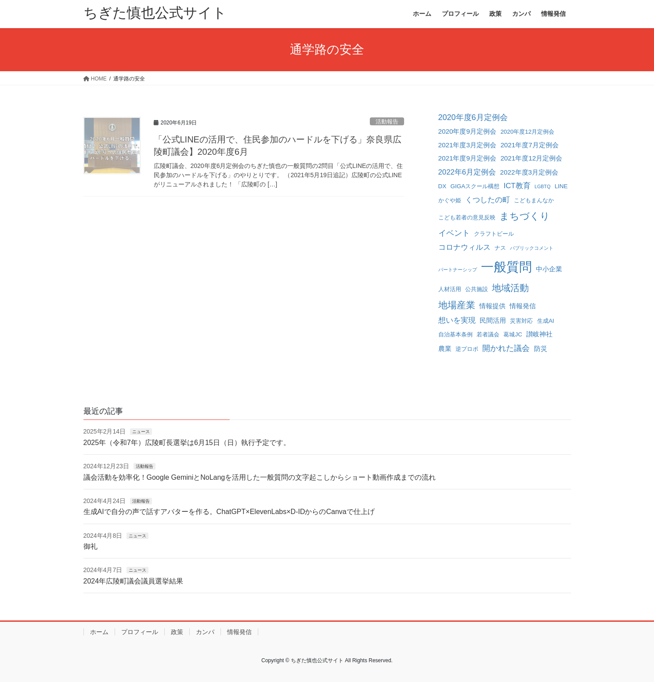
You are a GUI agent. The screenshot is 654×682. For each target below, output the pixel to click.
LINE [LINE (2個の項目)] (561, 186)
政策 (177, 631)
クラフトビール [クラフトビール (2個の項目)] (494, 233)
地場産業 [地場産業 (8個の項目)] (456, 305)
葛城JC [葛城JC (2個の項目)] (512, 334)
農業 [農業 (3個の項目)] (445, 348)
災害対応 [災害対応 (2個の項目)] (521, 320)
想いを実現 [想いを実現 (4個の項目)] (457, 320)
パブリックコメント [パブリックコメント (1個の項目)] (531, 248)
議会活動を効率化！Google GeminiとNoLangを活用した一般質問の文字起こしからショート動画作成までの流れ (259, 477)
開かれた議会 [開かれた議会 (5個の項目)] (506, 348)
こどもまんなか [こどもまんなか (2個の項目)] (534, 200)
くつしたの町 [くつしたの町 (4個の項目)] (487, 200)
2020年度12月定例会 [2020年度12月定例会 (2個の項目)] (527, 131)
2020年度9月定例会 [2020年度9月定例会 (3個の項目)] (467, 131)
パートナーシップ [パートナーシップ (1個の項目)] (457, 269)
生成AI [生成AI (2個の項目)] (545, 320)
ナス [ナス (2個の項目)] (500, 247)
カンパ (205, 631)
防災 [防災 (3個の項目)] (540, 348)
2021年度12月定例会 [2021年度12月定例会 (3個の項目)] (531, 158)
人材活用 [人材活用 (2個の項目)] (449, 289)
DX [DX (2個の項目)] (442, 186)
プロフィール (139, 631)
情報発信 (239, 631)
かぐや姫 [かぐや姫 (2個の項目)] (449, 200)
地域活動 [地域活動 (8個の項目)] (510, 288)
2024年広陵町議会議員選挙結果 (133, 581)
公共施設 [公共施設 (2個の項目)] (476, 289)
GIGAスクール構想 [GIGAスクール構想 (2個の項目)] (475, 186)
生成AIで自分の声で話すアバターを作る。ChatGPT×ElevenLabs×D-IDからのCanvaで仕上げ (229, 511)
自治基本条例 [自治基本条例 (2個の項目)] (455, 334)
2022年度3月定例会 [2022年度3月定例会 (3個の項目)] (529, 172)
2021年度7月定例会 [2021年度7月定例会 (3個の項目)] (529, 145)
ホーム (99, 631)
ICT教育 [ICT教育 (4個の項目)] (517, 186)
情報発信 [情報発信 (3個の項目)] (522, 306)
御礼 (90, 546)
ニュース (141, 431)
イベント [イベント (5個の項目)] (454, 233)
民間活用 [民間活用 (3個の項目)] (493, 320)
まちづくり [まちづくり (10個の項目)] (524, 216)
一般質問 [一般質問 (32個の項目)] (506, 266)
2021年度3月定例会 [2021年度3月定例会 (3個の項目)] (467, 145)
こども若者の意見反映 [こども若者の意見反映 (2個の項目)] (466, 217)
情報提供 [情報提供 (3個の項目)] (492, 306)
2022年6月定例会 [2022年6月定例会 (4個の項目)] (467, 172)
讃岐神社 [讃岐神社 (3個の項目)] (539, 334)
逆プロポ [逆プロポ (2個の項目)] (466, 349)
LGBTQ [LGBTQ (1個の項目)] (542, 186)
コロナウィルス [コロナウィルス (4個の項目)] (464, 247)
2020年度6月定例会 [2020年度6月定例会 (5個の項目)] (473, 117)
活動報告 (387, 121)
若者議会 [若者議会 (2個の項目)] (488, 334)
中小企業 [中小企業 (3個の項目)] (549, 269)
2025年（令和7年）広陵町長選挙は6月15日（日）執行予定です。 (186, 442)
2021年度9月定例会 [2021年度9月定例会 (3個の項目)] (467, 158)
